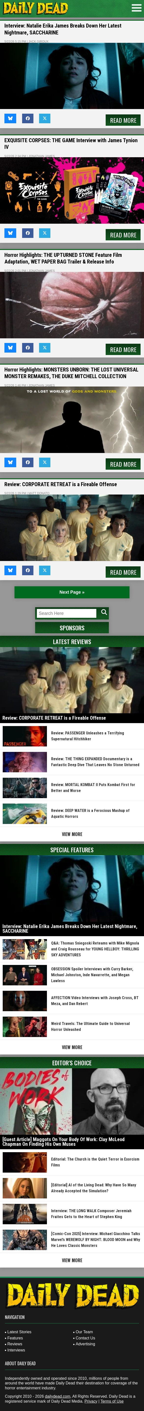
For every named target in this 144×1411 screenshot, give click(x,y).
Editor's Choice (72, 1062)
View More (72, 834)
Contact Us (85, 1338)
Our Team (84, 1332)
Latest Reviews (72, 641)
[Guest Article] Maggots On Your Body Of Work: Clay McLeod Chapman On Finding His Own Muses (63, 1141)
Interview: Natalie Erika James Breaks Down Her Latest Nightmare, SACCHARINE (69, 928)
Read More (123, 120)
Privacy (91, 1401)
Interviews (16, 1350)
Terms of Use (112, 1401)
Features (15, 1338)
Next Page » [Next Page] (72, 592)
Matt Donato (39, 493)
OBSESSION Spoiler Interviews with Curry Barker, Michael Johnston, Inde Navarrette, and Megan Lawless (92, 975)
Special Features (72, 849)
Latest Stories (19, 1332)
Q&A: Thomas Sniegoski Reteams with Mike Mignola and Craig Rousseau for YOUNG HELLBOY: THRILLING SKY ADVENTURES (95, 949)
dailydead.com (57, 1396)
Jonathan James (42, 156)
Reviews (14, 1344)
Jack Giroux (38, 41)
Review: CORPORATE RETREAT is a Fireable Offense (60, 484)
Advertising (85, 1344)
